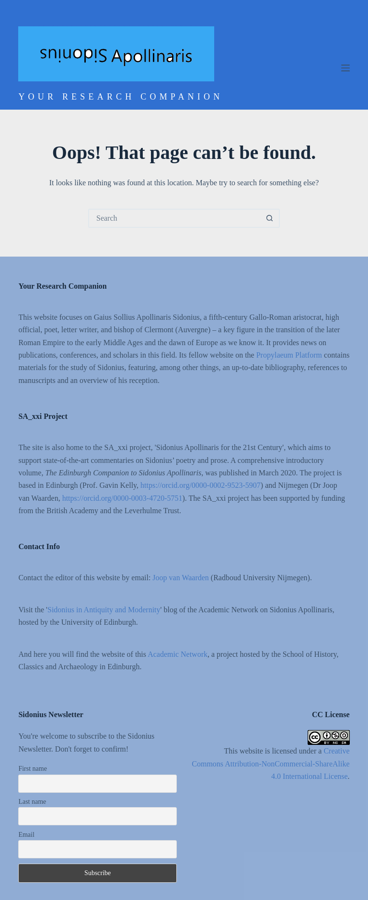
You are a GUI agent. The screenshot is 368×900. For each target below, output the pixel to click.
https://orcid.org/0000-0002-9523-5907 (200, 485)
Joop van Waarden (180, 578)
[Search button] (269, 218)
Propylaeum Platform (289, 355)
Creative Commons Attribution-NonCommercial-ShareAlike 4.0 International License (270, 763)
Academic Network (177, 654)
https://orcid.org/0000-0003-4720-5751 (122, 498)
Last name (32, 801)
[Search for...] (174, 218)
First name (32, 768)
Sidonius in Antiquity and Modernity (104, 610)
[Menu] (345, 68)
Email (26, 834)
